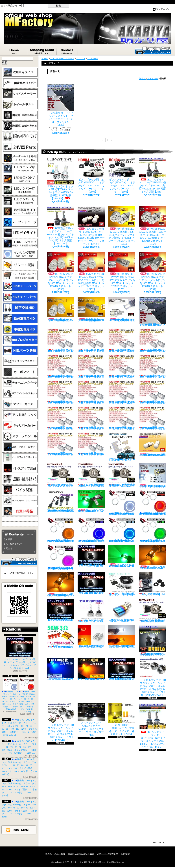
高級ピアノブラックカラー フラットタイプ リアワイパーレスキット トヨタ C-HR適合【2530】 (121, 669)
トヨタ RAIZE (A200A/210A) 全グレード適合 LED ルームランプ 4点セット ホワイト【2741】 (121, 446)
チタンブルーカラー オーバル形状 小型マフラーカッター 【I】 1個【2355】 (122, 610)
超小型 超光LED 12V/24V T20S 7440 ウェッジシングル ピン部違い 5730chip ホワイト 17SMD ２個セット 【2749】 (121, 309)
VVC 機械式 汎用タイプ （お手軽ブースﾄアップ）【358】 (121, 584)
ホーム (14, 50)
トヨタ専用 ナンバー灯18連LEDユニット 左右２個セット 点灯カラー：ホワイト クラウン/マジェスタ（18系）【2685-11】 (152, 392)
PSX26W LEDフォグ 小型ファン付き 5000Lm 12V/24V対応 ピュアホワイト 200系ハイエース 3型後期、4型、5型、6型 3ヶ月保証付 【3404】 (61, 501)
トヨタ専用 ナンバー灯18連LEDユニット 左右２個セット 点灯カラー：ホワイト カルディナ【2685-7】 (152, 366)
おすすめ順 (152, 78)
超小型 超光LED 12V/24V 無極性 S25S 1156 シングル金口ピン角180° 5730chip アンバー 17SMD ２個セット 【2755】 (91, 309)
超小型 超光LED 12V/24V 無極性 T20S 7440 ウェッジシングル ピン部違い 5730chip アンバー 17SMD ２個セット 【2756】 (121, 225)
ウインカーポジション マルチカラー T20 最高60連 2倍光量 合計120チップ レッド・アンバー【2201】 (91, 636)
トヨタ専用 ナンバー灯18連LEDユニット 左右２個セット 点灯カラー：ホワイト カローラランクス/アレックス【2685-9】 (91, 392)
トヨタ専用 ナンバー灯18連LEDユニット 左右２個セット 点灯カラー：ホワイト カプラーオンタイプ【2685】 (60, 340)
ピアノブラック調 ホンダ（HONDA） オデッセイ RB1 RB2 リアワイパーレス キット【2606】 (123, 175)
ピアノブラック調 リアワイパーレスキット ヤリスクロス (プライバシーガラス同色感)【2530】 (91, 556)
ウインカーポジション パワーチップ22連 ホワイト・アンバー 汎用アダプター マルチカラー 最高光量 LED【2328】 (122, 636)
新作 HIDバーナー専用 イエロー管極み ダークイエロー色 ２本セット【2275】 (122, 719)
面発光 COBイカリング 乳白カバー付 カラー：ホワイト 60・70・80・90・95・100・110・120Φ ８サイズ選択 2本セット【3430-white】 (10, 694)
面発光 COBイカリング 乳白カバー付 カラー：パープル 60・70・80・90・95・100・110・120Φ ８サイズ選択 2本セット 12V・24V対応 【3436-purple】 (61, 557)
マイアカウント (163, 9)
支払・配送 (59, 853)
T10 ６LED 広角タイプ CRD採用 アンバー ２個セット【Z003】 (91, 669)
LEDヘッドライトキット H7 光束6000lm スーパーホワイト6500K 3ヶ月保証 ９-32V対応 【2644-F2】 (60, 179)
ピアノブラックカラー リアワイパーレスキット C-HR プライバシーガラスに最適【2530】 (91, 583)
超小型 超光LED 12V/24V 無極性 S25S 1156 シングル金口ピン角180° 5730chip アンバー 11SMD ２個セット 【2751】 (60, 309)
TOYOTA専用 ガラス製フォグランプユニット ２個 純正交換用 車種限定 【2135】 (153, 611)
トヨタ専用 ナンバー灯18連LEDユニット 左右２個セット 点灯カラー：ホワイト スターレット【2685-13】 (91, 418)
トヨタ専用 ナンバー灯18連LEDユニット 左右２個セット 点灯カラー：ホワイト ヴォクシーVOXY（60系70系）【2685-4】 (60, 366)
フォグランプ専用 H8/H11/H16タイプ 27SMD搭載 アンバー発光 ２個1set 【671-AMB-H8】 (153, 557)
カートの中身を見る (19, 561)
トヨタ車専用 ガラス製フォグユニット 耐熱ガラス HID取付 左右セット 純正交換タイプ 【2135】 (91, 475)
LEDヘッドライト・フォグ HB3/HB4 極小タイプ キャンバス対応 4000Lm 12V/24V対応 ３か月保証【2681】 (152, 175)
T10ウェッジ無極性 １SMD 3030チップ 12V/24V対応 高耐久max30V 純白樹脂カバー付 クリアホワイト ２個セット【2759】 (91, 225)
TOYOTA (80, 58)
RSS (16, 830)
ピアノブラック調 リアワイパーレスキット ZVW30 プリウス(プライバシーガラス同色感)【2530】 (60, 610)
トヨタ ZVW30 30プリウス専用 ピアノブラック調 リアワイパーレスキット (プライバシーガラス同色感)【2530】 (20, 653)
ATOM (25, 830)
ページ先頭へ (159, 842)
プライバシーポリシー (107, 853)
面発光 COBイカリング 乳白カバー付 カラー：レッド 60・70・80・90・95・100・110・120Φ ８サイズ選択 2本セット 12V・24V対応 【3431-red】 (27, 695)
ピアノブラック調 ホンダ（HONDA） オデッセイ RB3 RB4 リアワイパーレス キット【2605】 (91, 175)
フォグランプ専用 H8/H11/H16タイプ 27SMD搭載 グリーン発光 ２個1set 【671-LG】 (92, 501)
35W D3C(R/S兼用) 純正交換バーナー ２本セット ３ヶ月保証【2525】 (92, 611)
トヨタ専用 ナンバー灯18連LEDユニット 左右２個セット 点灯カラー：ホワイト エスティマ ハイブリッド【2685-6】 (121, 366)
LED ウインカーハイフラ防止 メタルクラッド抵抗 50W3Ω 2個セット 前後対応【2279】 (61, 637)
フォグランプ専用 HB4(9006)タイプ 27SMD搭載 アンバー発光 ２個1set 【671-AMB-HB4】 (61, 584)
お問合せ (67, 50)
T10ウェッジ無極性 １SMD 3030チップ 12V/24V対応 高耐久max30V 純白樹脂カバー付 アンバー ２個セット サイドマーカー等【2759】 (152, 444)
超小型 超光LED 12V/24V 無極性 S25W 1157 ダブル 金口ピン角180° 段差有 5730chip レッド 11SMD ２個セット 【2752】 (91, 271)
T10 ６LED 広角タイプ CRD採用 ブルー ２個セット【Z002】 (61, 669)
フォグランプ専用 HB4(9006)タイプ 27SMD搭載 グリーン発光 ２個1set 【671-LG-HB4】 (122, 556)
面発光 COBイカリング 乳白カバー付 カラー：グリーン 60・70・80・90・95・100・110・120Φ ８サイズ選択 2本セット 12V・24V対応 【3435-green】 (153, 529)
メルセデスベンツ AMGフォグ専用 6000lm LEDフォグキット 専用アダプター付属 (91, 719)
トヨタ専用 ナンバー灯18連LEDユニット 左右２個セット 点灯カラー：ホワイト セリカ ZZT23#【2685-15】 (152, 418)
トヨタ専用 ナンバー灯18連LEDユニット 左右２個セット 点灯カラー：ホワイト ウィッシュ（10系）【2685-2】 (121, 340)
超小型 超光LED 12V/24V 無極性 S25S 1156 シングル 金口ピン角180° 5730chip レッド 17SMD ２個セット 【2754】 (152, 271)
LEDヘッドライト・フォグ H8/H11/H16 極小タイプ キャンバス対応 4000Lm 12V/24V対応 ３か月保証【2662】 (153, 725)
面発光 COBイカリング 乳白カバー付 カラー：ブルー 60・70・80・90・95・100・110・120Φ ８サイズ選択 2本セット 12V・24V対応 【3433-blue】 (20, 747)
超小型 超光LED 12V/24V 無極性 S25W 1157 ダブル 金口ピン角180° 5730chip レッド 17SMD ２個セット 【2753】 (121, 271)
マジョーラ (93, 58)
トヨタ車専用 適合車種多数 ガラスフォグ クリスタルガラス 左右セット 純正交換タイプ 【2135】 (122, 475)
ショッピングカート (153, 50)
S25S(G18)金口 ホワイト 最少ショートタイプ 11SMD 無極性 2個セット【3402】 (152, 475)
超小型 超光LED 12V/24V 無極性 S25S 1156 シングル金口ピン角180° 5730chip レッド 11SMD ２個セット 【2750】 (60, 271)
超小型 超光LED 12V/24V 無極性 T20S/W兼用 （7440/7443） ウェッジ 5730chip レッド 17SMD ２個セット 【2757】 (152, 225)
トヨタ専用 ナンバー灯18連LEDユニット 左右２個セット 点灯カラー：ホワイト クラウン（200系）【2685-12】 (60, 418)
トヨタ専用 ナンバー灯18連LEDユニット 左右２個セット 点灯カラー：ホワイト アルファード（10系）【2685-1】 (91, 340)
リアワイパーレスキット (62, 58)
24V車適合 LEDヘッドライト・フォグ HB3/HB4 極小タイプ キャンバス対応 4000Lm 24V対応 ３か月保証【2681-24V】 (60, 225)
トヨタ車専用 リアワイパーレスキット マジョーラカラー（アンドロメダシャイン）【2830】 (60, 105)
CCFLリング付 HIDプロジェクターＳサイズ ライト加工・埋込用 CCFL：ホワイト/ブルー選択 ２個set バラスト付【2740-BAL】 (60, 722)
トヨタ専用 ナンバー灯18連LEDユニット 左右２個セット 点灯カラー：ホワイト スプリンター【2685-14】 (121, 418)
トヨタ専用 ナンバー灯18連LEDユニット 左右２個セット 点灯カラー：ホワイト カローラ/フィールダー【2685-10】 (121, 392)
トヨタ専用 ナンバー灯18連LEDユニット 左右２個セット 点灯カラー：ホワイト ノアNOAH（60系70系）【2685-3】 (152, 340)
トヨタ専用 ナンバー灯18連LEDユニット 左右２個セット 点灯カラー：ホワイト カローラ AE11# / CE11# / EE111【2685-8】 (60, 392)
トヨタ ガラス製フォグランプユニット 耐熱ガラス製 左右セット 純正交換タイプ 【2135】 (60, 475)
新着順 (142, 78)
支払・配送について (42, 50)
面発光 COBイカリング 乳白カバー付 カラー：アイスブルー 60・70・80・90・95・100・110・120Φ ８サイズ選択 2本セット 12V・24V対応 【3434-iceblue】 (123, 529)
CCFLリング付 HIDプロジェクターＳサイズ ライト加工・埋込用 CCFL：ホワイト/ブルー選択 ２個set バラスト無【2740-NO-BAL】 (152, 677)
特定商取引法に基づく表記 (81, 853)
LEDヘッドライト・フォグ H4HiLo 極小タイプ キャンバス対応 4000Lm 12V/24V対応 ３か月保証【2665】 (153, 640)
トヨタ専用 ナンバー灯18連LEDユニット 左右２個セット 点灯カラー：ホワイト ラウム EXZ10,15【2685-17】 (91, 444)
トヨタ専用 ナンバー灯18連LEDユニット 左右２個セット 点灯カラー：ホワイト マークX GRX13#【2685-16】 (60, 444)
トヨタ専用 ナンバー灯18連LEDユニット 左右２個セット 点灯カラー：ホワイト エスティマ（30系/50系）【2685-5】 (91, 366)
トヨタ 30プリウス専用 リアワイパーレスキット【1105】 (152, 584)
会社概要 (8, 539)
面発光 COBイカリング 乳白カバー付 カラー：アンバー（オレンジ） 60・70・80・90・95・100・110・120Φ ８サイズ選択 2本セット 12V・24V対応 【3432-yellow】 (61, 529)
